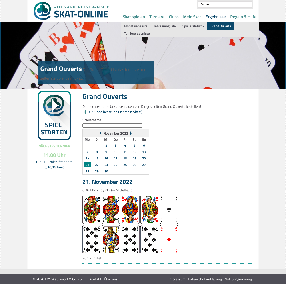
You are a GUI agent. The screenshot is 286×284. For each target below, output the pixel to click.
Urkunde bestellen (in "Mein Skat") (115, 111)
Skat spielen (134, 16)
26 (134, 164)
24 (115, 164)
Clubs (174, 16)
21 (87, 164)
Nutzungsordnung (238, 279)
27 (144, 164)
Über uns (111, 279)
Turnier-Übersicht (52, 176)
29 (97, 171)
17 (115, 158)
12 (134, 151)
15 (97, 158)
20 (144, 158)
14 (87, 158)
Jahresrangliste (165, 26)
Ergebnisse (216, 16)
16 (106, 158)
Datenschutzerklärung (205, 279)
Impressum (177, 279)
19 (134, 158)
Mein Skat (192, 16)
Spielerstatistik (193, 26)
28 (87, 171)
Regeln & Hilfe (243, 16)
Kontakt (95, 279)
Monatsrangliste (136, 26)
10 (115, 151)
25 (125, 164)
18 (125, 158)
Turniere (156, 16)
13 (144, 151)
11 (125, 151)
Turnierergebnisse (137, 33)
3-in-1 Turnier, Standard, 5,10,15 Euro (54, 164)
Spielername (91, 120)
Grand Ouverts (221, 26)
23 (106, 164)
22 (97, 164)
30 (106, 171)
